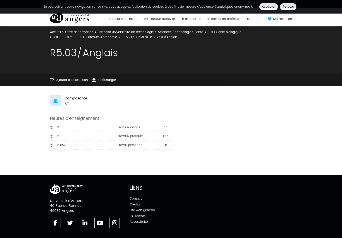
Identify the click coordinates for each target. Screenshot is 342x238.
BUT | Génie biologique (224, 32)
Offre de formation (79, 32)
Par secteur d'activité (159, 19)
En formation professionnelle (228, 19)
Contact (136, 198)
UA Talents (137, 216)
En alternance (191, 19)
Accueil (55, 32)
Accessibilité (139, 221)
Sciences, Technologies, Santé (180, 32)
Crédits (135, 204)
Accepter (268, 6)
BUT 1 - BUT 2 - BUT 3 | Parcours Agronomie (85, 37)
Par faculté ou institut (123, 19)
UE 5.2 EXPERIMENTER (136, 37)
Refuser (288, 6)
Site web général (142, 210)
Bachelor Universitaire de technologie (126, 32)
